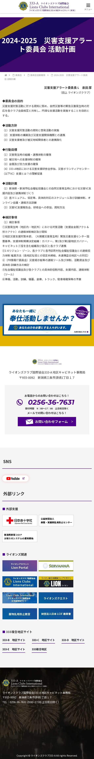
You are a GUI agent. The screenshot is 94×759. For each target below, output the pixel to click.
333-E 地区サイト (13, 649)
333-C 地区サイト (43, 640)
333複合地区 (39, 649)
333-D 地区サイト (73, 640)
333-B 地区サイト (13, 640)
